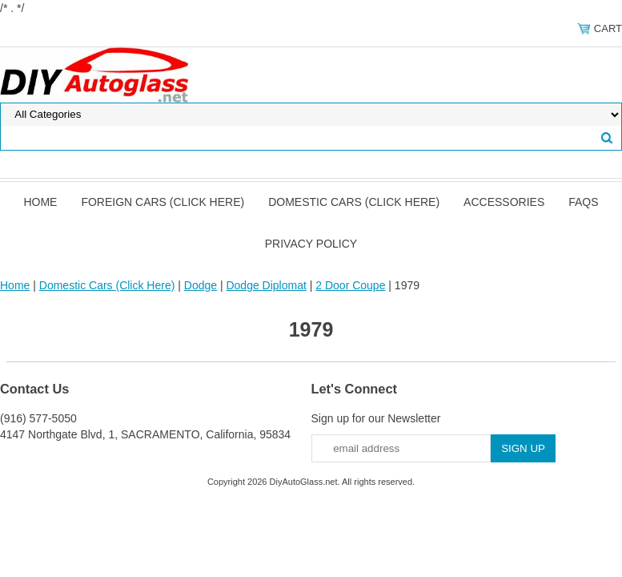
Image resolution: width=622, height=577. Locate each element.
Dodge (200, 285)
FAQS (583, 202)
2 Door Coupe (350, 285)
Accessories (503, 202)
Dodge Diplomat (266, 285)
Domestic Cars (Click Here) (353, 202)
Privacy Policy (311, 243)
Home (40, 202)
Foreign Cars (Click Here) (162, 202)
